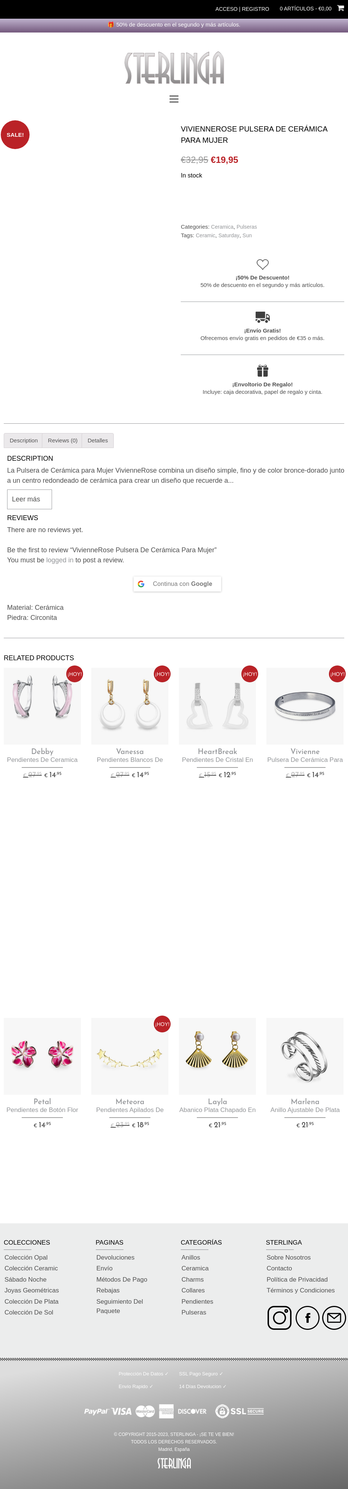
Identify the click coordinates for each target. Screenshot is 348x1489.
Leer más (26, 499)
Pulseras (246, 227)
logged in (60, 560)
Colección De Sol (28, 1312)
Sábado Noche (25, 1279)
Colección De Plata (31, 1301)
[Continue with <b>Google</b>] (178, 584)
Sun (247, 235)
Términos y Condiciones (301, 1290)
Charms (192, 1279)
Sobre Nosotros (289, 1257)
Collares (193, 1290)
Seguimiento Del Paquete (120, 1306)
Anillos (190, 1257)
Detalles (98, 440)
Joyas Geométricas (31, 1290)
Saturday (229, 235)
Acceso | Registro (242, 9)
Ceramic (205, 235)
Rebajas (108, 1290)
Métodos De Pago (122, 1279)
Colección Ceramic (31, 1268)
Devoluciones (116, 1257)
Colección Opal (26, 1257)
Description (24, 440)
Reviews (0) (62, 440)
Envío (105, 1268)
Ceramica (222, 227)
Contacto (279, 1268)
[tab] (24, 440)
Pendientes (197, 1301)
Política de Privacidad (297, 1279)
